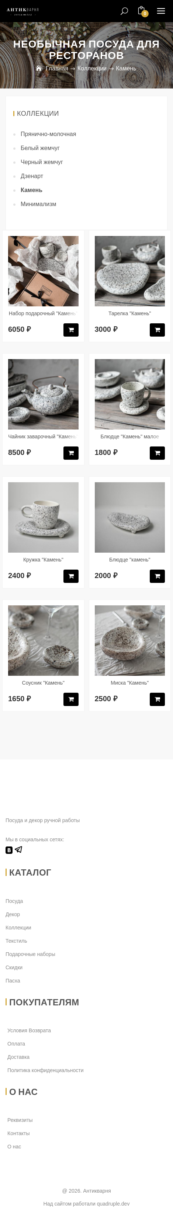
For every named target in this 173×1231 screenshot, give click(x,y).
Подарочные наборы (30, 954)
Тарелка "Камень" (129, 313)
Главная (57, 68)
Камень (31, 190)
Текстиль (16, 941)
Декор (13, 914)
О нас (14, 1147)
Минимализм (38, 204)
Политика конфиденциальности (45, 1070)
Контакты (18, 1133)
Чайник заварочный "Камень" (43, 436)
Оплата (16, 1044)
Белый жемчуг (40, 148)
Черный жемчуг (42, 162)
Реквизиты (20, 1120)
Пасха (13, 981)
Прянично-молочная (48, 134)
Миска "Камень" (130, 683)
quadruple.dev (113, 1204)
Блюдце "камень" (129, 560)
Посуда (14, 901)
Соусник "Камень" (43, 683)
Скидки (14, 967)
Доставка (18, 1057)
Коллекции (92, 68)
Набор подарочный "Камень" (43, 313)
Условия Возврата (29, 1030)
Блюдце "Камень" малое (129, 436)
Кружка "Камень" (43, 560)
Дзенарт (32, 176)
